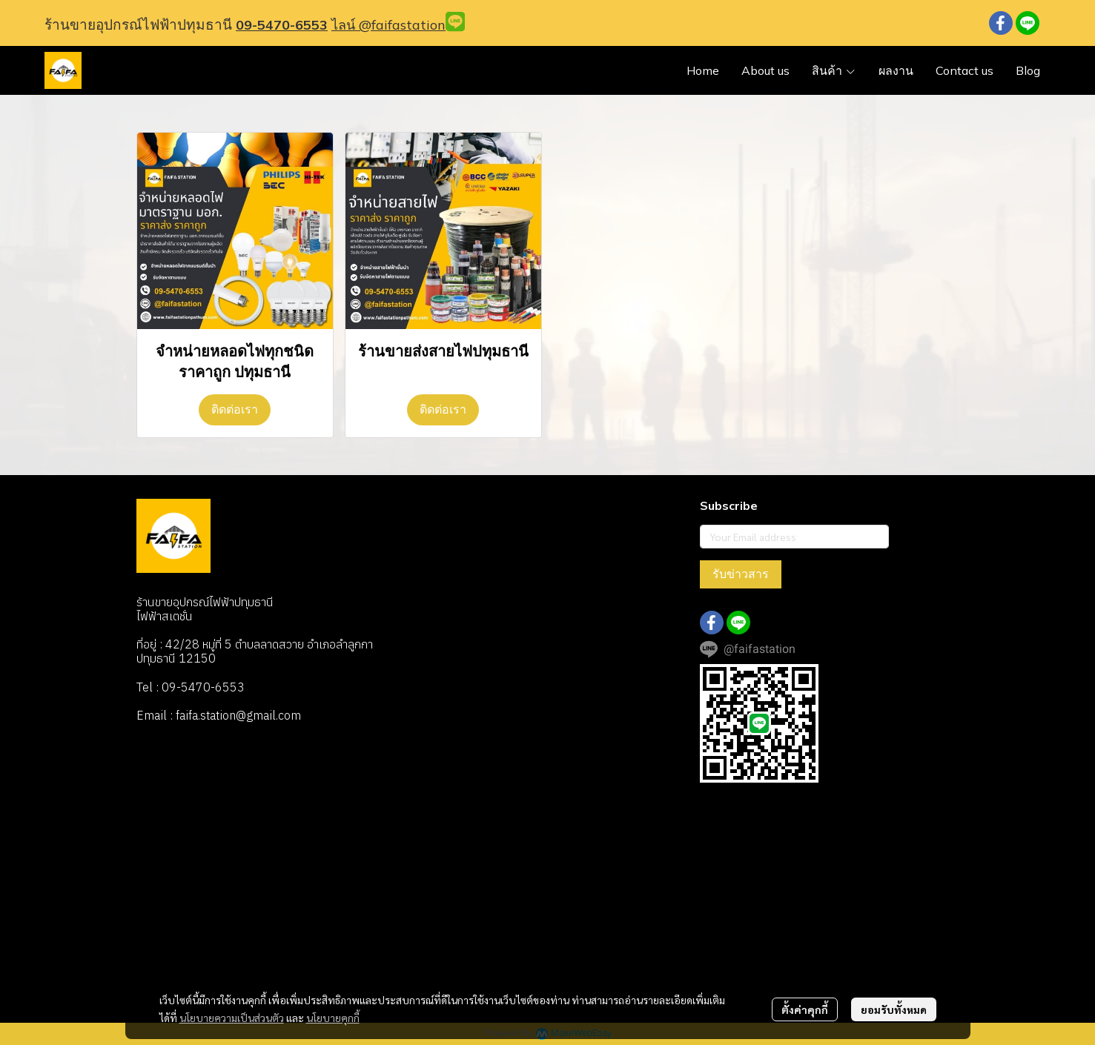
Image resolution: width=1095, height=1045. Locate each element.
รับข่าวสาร (740, 574)
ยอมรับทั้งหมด (894, 1009)
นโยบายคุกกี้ (333, 1017)
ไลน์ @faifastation (388, 24)
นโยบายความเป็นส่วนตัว (231, 1017)
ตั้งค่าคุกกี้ (804, 1009)
